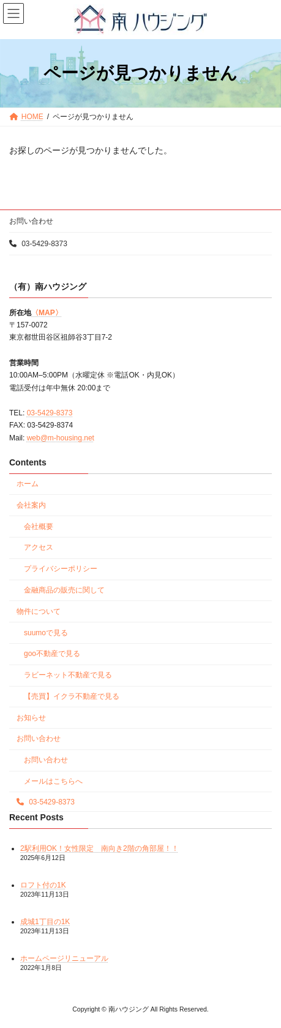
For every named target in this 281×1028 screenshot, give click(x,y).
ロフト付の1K (43, 885)
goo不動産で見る (52, 653)
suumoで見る (46, 632)
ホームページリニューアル (64, 958)
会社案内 (31, 505)
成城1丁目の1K (45, 921)
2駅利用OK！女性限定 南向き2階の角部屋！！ (99, 848)
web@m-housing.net (60, 438)
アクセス (38, 547)
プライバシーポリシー (60, 568)
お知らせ (31, 717)
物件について (39, 611)
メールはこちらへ (53, 781)
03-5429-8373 (38, 243)
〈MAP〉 (46, 312)
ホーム (28, 483)
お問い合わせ (31, 221)
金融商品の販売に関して (64, 590)
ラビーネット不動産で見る (68, 675)
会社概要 (38, 526)
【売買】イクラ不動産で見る (71, 696)
